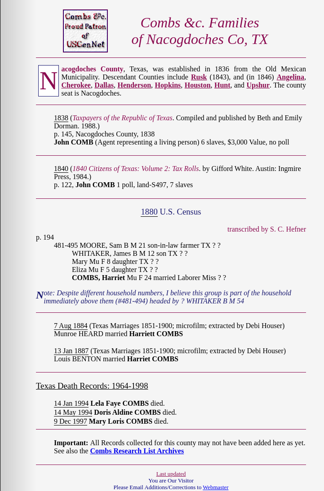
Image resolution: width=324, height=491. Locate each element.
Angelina (290, 77)
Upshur (258, 85)
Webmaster (215, 487)
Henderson (134, 85)
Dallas (104, 85)
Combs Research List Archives (137, 451)
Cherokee (75, 85)
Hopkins (168, 85)
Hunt (222, 85)
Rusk (199, 77)
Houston (198, 85)
